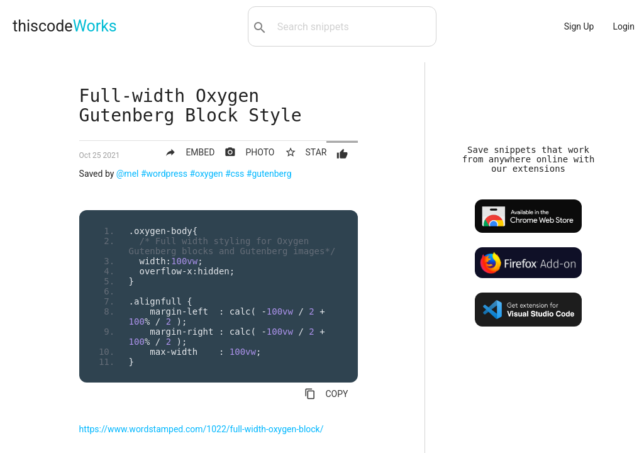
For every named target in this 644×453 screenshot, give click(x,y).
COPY (326, 394)
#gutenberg (269, 174)
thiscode (65, 26)
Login (624, 26)
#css (234, 174)
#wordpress (164, 174)
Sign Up (579, 26)
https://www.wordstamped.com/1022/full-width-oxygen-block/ (201, 429)
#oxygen (206, 174)
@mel (127, 174)
